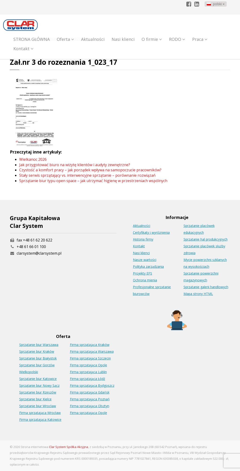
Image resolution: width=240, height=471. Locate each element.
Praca (199, 39)
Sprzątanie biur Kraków (36, 351)
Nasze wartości (144, 259)
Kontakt (23, 48)
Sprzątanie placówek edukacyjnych (199, 229)
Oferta (65, 39)
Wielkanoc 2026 (33, 159)
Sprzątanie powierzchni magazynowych (201, 276)
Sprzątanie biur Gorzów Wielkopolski (37, 368)
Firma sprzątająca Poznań (90, 399)
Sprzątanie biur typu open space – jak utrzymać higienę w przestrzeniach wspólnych (93, 180)
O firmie (152, 39)
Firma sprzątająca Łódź (87, 378)
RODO (177, 39)
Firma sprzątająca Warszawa (92, 351)
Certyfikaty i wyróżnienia (151, 232)
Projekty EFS (142, 273)
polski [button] (216, 4)
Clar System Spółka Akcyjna (68, 447)
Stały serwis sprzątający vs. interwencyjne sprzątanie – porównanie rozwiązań (87, 175)
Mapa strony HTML (198, 293)
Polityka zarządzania (148, 266)
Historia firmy (143, 239)
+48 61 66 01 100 (31, 246)
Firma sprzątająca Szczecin (90, 358)
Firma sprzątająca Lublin (88, 372)
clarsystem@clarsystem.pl (35, 253)
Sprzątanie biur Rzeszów (37, 392)
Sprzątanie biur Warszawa (38, 344)
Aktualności (93, 39)
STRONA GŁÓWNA (31, 39)
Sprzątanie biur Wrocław (37, 406)
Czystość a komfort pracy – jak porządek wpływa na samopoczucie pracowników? (90, 169)
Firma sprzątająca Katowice (40, 419)
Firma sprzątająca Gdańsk (89, 392)
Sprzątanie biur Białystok (38, 358)
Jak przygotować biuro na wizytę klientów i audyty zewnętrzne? (74, 164)
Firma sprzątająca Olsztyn (89, 406)
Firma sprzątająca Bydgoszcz (92, 385)
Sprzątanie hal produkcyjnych (206, 239)
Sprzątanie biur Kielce (35, 399)
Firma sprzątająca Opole (88, 365)
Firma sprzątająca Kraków (89, 344)
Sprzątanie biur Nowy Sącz (39, 385)
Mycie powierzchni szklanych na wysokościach (205, 263)
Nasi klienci (123, 39)
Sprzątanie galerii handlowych (206, 287)
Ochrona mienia (145, 280)
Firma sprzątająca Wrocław (40, 412)
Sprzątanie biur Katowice (38, 378)
